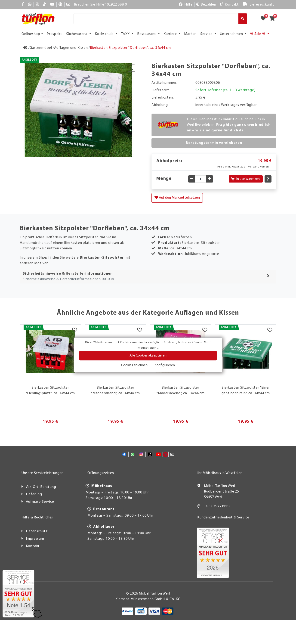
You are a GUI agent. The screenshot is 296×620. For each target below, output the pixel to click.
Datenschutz (37, 531)
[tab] (148, 276)
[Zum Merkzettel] (265, 19)
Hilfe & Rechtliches (37, 517)
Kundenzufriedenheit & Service (223, 517)
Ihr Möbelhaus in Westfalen (220, 473)
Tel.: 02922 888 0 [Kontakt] (217, 506)
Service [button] (206, 34)
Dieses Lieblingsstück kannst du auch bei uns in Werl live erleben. (229, 125)
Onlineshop (31, 34)
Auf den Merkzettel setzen (177, 197)
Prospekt (54, 34)
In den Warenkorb (246, 179)
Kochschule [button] (104, 34)
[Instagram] (37, 4)
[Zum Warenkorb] (273, 19)
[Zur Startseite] (25, 48)
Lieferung (34, 494)
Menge (164, 178)
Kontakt (33, 546)
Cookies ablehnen (134, 365)
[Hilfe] (185, 4)
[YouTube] (52, 4)
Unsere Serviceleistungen (43, 473)
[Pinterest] (60, 4)
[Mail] (68, 4)
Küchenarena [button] (77, 34)
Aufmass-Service (40, 502)
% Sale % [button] (258, 34)
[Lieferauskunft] (258, 4)
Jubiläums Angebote (202, 254)
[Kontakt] (229, 4)
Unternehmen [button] (232, 34)
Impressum (35, 539)
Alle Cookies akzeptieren (148, 355)
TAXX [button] (126, 34)
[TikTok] (44, 4)
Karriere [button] (170, 34)
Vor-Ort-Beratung (41, 487)
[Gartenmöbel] (41, 48)
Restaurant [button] (147, 34)
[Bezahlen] (206, 4)
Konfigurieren (164, 365)
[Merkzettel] (74, 330)
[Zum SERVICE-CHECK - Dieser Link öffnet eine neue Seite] (18, 593)
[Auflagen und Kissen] (71, 48)
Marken (190, 34)
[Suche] (156, 18)
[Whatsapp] (30, 4)
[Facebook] (23, 4)
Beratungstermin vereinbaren (214, 143)
